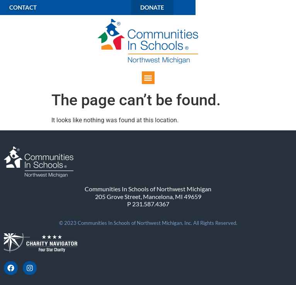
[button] (148, 77)
